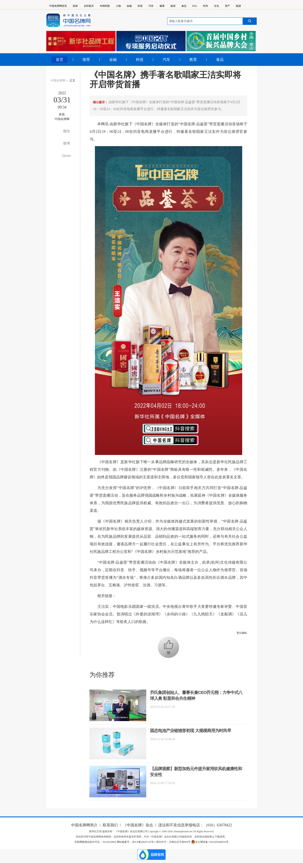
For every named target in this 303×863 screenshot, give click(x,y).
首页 (59, 59)
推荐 (86, 59)
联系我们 (110, 825)
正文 (72, 80)
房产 (227, 5)
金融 (129, 5)
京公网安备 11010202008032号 (210, 841)
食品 (183, 5)
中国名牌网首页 (58, 5)
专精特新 (105, 5)
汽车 (151, 5)
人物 (118, 5)
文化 (216, 5)
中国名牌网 (57, 80)
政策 (75, 5)
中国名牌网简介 (84, 825)
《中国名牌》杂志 (138, 825)
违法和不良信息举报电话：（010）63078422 (195, 825)
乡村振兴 (89, 5)
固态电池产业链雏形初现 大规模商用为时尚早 (190, 730)
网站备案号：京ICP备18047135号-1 (136, 841)
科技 (140, 5)
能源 (238, 5)
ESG (194, 5)
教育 (193, 59)
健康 (162, 5)
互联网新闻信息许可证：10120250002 (95, 841)
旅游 (172, 5)
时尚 (205, 5)
